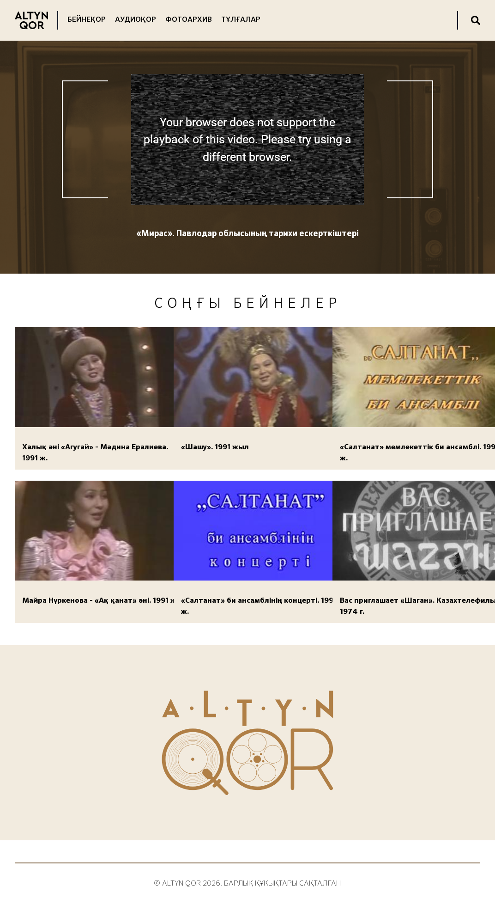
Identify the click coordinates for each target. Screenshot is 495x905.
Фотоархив (188, 20)
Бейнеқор (86, 20)
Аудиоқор (135, 20)
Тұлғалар (240, 20)
